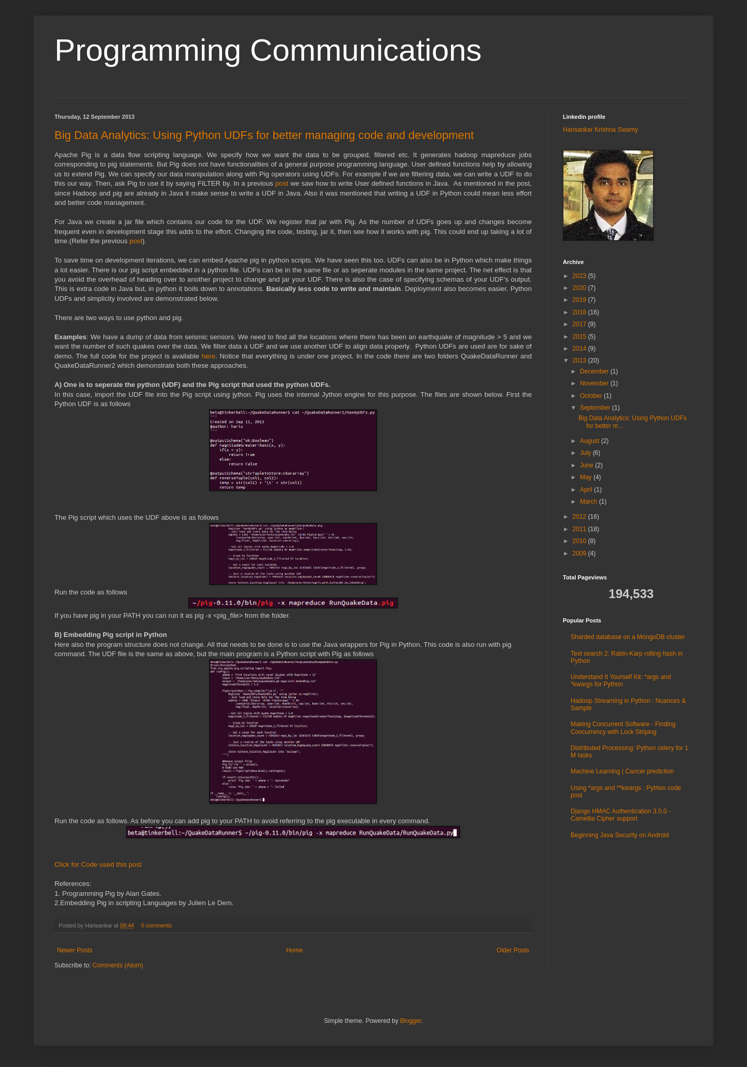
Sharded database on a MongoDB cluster (628, 637)
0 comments (156, 925)
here (208, 356)
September (596, 407)
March (589, 501)
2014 (580, 348)
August (590, 441)
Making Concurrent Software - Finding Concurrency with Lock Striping (623, 727)
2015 (580, 336)
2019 (580, 299)
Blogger (410, 1020)
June (587, 465)
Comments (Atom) (117, 965)
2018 (580, 312)
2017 (580, 324)
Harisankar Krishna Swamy (600, 129)
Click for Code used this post (98, 864)
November (595, 383)
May (586, 477)
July (586, 452)
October (592, 395)
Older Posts (512, 950)
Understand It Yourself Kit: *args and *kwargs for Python (621, 680)
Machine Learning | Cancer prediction (622, 771)
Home (294, 950)
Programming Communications (268, 50)
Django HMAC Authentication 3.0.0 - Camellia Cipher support (621, 815)
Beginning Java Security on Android (620, 835)
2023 (580, 276)
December (595, 371)
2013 (580, 360)
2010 (580, 541)
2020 (580, 288)
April (587, 489)
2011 (580, 529)
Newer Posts (74, 950)
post (281, 183)
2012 (580, 516)
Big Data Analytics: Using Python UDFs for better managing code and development (264, 135)
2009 (580, 553)
